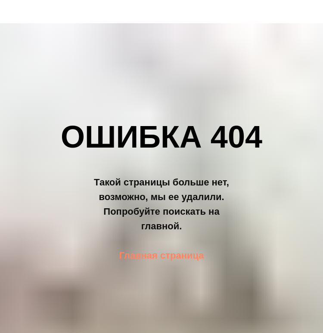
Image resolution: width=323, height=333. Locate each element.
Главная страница (161, 255)
